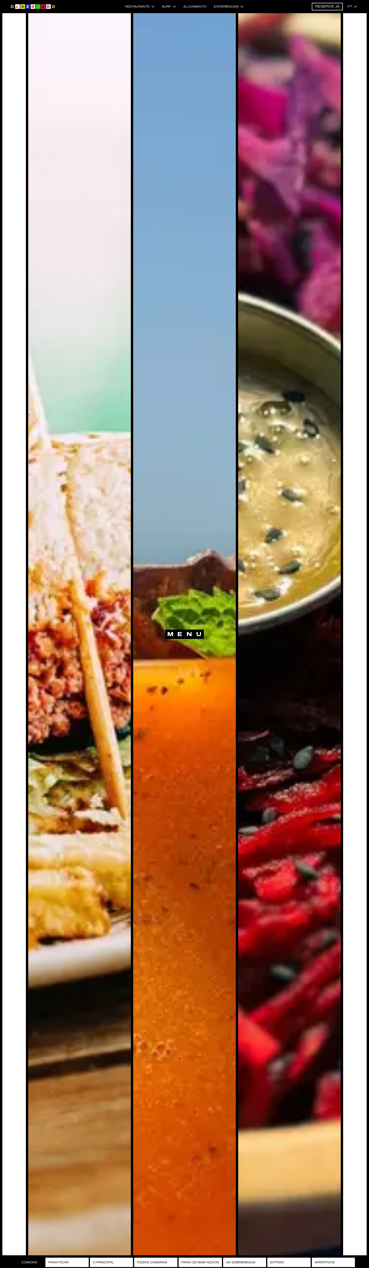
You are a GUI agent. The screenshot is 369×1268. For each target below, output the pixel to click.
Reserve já (327, 6)
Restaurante (139, 6)
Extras (277, 1262)
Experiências (228, 6)
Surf (169, 6)
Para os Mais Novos (200, 1262)
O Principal (103, 1262)
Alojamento (194, 6)
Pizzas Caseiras (152, 1262)
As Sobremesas (240, 1262)
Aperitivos (325, 1262)
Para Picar (58, 1262)
